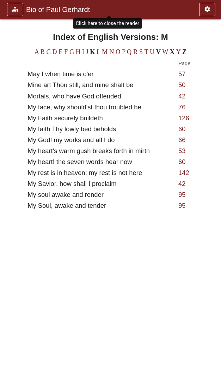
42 (181, 96)
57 (181, 74)
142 (183, 172)
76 (181, 107)
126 (183, 118)
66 (181, 140)
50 (181, 85)
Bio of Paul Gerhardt (58, 9)
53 (181, 151)
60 (181, 129)
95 (181, 194)
